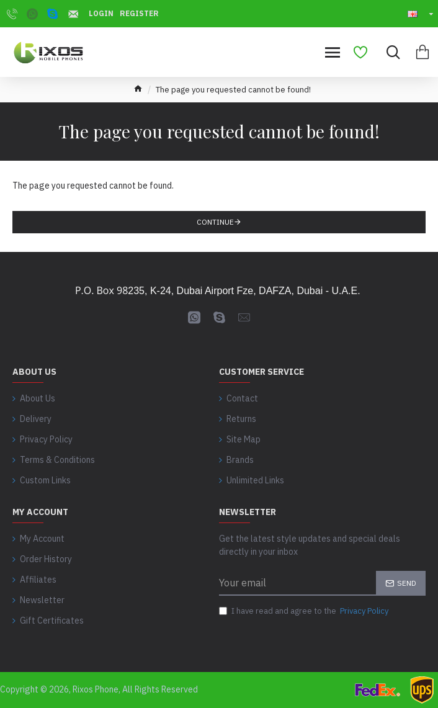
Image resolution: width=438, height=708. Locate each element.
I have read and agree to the (304, 611)
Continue (215, 221)
